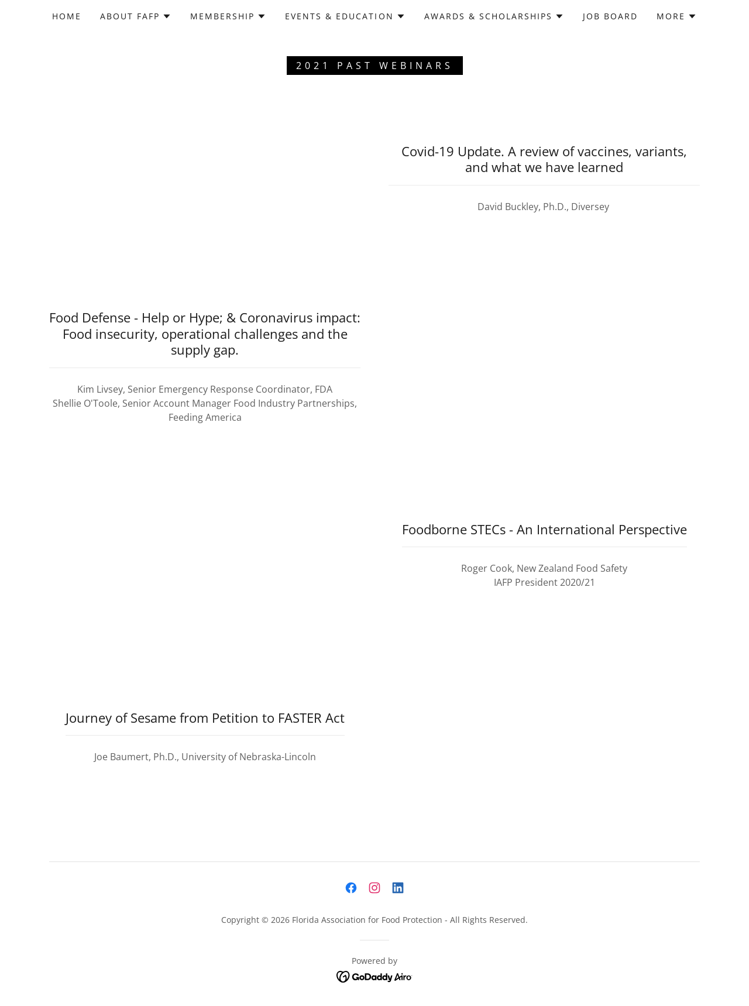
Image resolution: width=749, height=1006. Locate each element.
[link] (351, 887)
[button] (135, 16)
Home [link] (66, 16)
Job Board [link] (610, 16)
